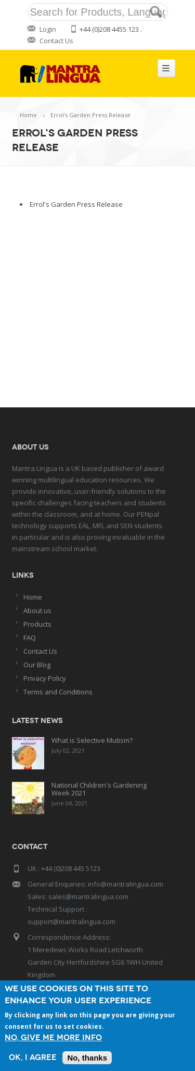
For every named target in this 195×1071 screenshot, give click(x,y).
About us (37, 610)
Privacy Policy (44, 678)
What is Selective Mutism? (92, 740)
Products (37, 624)
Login (48, 29)
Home (28, 115)
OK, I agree (33, 1058)
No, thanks (87, 1057)
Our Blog (36, 664)
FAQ (29, 637)
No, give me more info (53, 1038)
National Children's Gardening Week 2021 (99, 789)
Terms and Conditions (58, 691)
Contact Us (56, 40)
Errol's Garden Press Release (76, 204)
